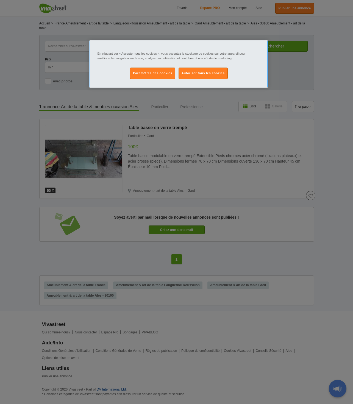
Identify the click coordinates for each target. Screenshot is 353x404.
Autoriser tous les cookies (203, 73)
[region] (178, 64)
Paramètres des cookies (152, 73)
